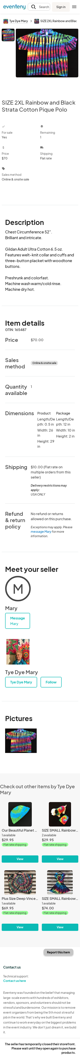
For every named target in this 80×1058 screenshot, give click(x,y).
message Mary (41, 531)
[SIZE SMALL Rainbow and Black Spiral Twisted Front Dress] (60, 900)
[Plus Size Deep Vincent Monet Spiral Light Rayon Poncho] (20, 900)
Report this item (58, 952)
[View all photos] (47, 60)
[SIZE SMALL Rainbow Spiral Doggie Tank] (60, 832)
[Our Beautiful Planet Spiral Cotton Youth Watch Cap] (20, 832)
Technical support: (20, 978)
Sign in (60, 7)
